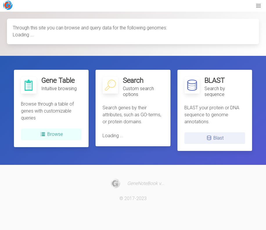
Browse (51, 134)
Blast (215, 138)
